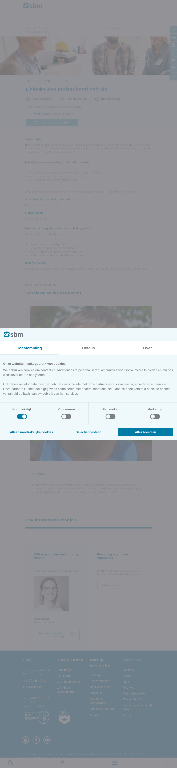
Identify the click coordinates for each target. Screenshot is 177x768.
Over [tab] (147, 348)
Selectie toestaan (88, 432)
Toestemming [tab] (29, 348)
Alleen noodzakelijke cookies (31, 432)
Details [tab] (88, 348)
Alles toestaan (145, 432)
